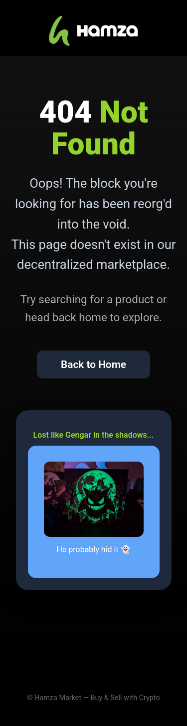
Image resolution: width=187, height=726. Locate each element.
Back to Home (93, 364)
